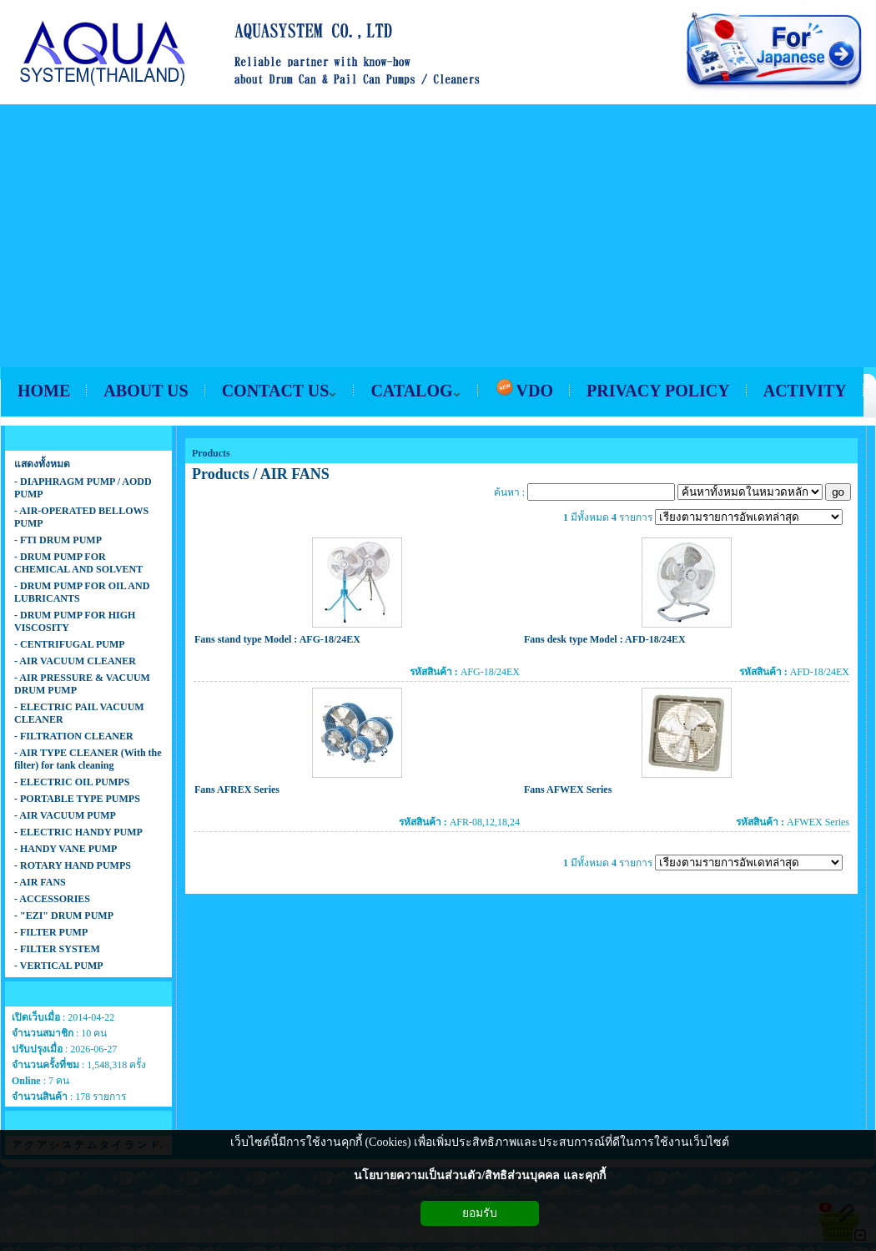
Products (211, 453)
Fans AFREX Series (236, 789)
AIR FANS (295, 474)
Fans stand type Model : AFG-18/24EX (277, 639)
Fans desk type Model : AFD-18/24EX (605, 639)
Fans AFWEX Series (568, 789)
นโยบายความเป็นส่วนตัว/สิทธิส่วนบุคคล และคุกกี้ (479, 1175)
